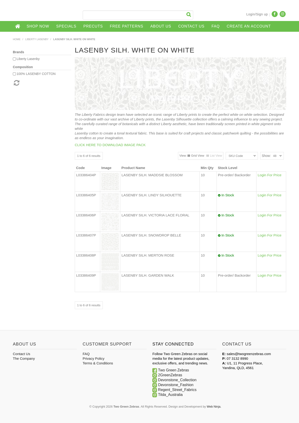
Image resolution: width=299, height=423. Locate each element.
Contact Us (191, 26)
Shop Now (38, 26)
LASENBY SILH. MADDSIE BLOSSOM (151, 175)
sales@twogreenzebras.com (249, 354)
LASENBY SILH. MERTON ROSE (147, 255)
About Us (160, 26)
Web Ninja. (214, 406)
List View (216, 155)
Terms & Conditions (98, 363)
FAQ (215, 26)
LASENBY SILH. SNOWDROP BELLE (151, 235)
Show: (266, 156)
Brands (18, 52)
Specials (66, 26)
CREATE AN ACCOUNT (249, 26)
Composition (23, 67)
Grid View (197, 155)
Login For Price (269, 175)
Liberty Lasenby (36, 39)
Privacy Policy (93, 358)
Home (18, 26)
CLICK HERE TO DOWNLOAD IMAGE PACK (110, 145)
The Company (24, 358)
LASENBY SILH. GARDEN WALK (147, 275)
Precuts (93, 26)
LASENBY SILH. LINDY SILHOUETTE (151, 195)
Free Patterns (126, 26)
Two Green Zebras (173, 370)
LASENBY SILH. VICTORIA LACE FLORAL (155, 215)
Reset (16, 83)
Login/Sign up (257, 14)
